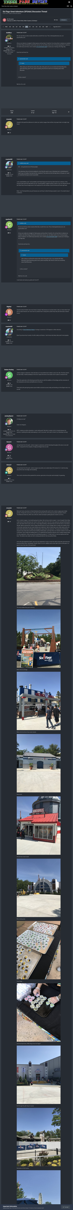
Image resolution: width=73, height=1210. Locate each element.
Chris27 (8, 465)
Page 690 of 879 (57, 26)
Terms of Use (6, 1208)
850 (9, 232)
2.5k (9, 429)
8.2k (9, 46)
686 (13, 26)
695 (43, 26)
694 (40, 26)
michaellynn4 (9, 416)
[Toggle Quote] (19, 58)
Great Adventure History (29, 329)
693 (36, 26)
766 (9, 383)
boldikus (9, 32)
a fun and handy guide (41, 46)
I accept (65, 1207)
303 (9, 320)
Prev (6, 26)
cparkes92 (9, 219)
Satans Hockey (9, 369)
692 (33, 26)
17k (9, 172)
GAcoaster (11, 19)
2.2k (9, 132)
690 (26, 26)
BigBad (9, 306)
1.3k (9, 455)
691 (30, 26)
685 (10, 26)
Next (47, 26)
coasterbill (9, 159)
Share (56, 19)
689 (23, 26)
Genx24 (9, 442)
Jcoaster (9, 119)
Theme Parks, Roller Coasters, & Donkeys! (27, 20)
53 (9, 478)
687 (17, 26)
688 (20, 26)
